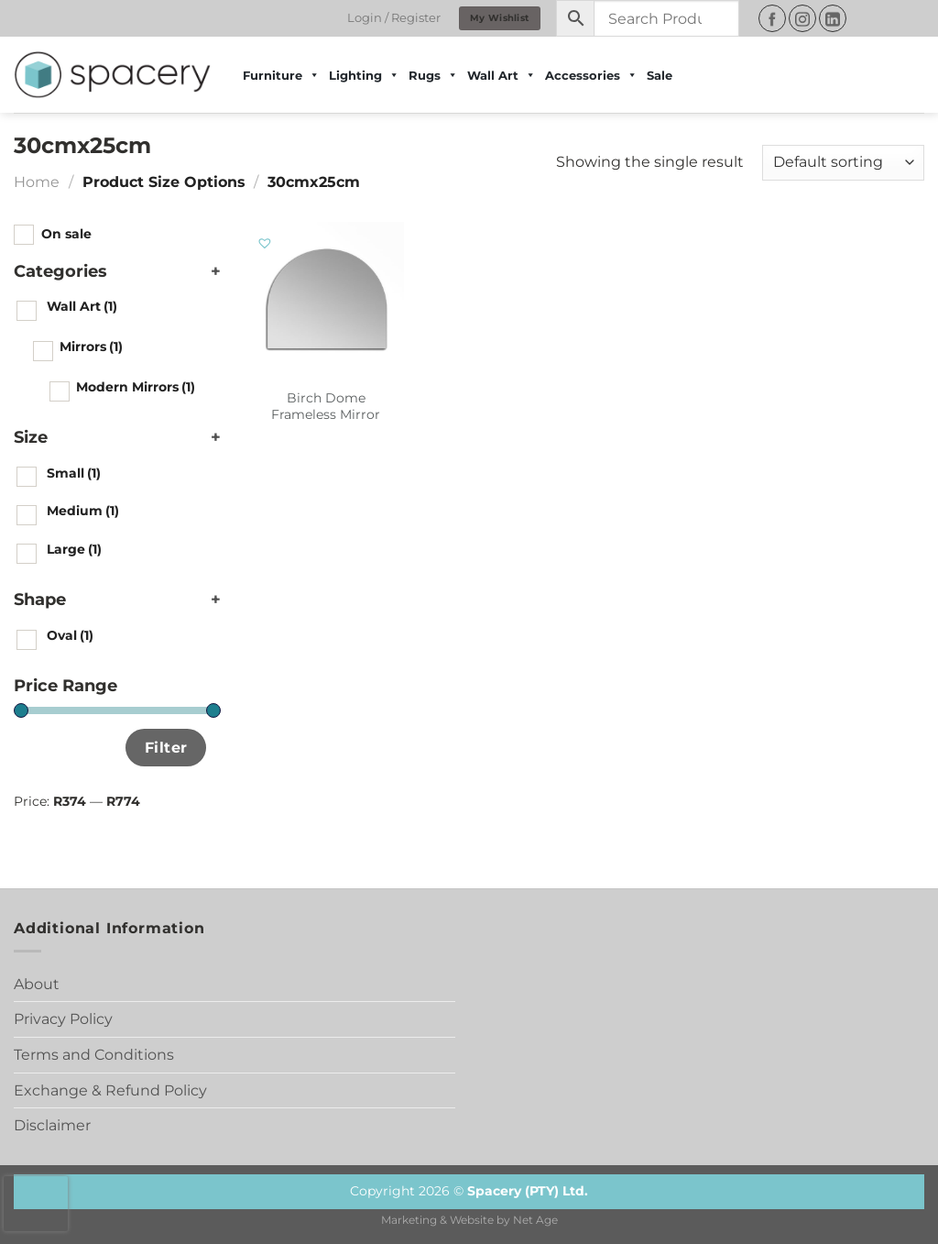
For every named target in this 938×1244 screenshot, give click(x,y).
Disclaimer (52, 1125)
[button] (265, 244)
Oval (70, 635)
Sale (659, 75)
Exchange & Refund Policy (110, 1090)
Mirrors (91, 346)
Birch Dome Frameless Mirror (325, 407)
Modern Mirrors (135, 387)
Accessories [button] (591, 75)
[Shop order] (843, 163)
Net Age (535, 1220)
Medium (83, 510)
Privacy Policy (63, 1019)
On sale (66, 234)
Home (37, 182)
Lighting (364, 75)
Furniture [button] (281, 75)
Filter (166, 747)
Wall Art (82, 306)
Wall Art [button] (501, 75)
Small (74, 473)
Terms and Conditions (94, 1054)
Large (74, 549)
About (37, 984)
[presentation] (36, 1203)
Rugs (433, 75)
